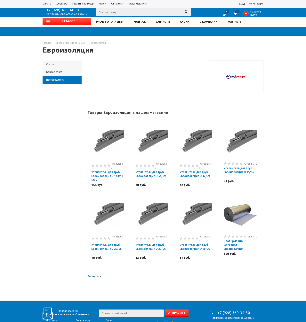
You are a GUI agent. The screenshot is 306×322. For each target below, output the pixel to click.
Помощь (81, 314)
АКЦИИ (184, 21)
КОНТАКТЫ (235, 21)
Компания (52, 314)
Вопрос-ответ (84, 320)
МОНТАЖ (140, 21)
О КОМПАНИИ (208, 21)
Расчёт (110, 320)
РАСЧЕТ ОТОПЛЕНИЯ (110, 21)
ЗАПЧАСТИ (163, 21)
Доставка (51, 320)
